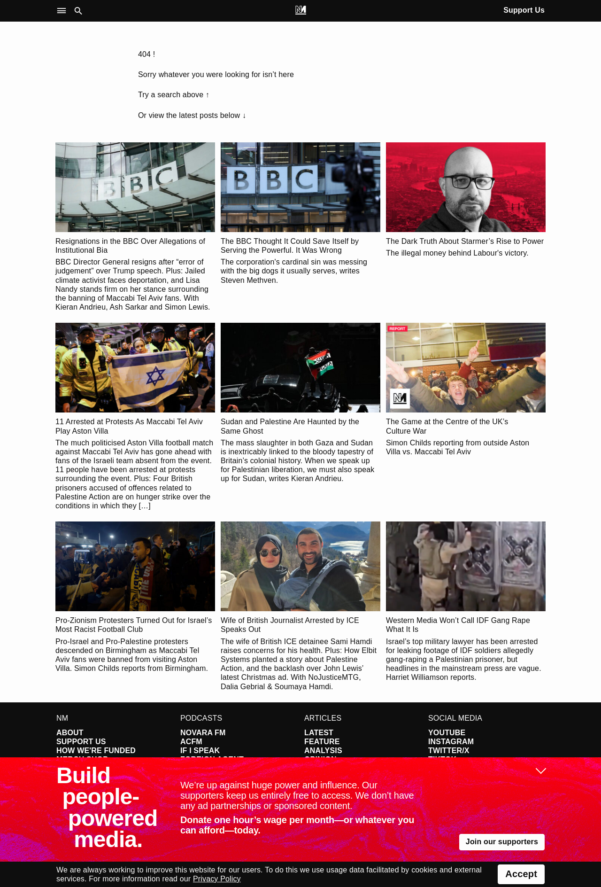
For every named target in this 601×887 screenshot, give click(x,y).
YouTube (446, 733)
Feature (322, 742)
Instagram (451, 742)
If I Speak (200, 751)
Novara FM (203, 733)
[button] (63, 11)
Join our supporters (502, 842)
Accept (521, 874)
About (70, 733)
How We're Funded (96, 751)
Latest (318, 733)
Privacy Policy (217, 879)
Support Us (524, 10)
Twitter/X (449, 751)
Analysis (323, 751)
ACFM (191, 742)
